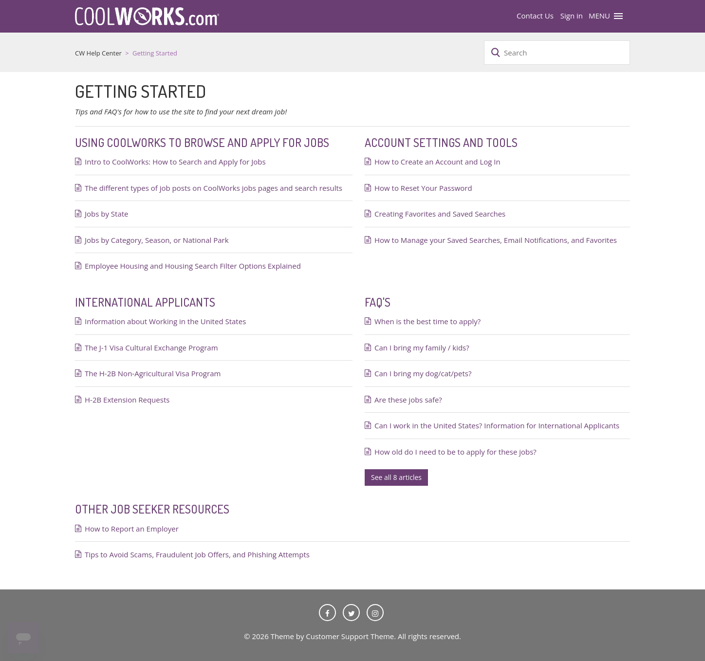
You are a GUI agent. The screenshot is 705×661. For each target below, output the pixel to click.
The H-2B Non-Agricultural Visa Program (153, 373)
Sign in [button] (571, 15)
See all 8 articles (396, 477)
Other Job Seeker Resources (152, 508)
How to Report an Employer (132, 528)
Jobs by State (107, 214)
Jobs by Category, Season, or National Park (157, 240)
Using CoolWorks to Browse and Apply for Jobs (202, 142)
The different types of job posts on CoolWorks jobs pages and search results (213, 188)
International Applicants (145, 302)
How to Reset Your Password (423, 188)
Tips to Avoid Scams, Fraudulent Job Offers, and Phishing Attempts (197, 554)
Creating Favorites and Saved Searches (439, 214)
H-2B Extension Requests (127, 399)
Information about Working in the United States (165, 321)
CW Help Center (98, 53)
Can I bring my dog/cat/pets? (422, 373)
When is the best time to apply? (427, 321)
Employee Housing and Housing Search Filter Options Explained (193, 266)
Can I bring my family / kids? (421, 347)
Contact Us (535, 15)
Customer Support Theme (350, 636)
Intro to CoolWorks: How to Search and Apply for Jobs (175, 161)
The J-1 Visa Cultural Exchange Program (151, 347)
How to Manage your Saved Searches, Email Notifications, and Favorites (495, 240)
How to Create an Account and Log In (437, 161)
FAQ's (377, 302)
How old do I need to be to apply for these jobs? (455, 452)
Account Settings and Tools (441, 142)
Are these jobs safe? (408, 399)
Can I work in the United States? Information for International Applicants (496, 425)
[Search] (557, 52)
